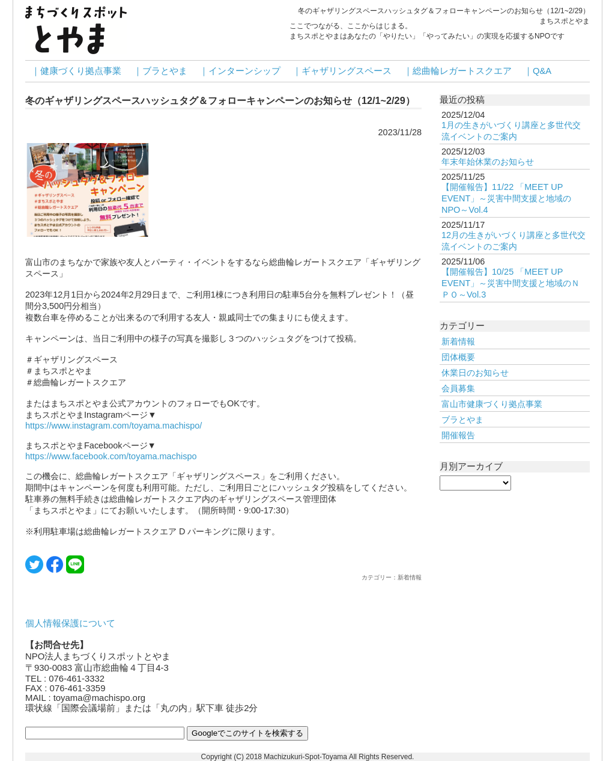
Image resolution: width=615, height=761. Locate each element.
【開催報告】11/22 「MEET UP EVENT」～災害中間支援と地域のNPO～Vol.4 (506, 198)
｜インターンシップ (239, 71)
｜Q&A (537, 71)
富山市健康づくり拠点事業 (491, 404)
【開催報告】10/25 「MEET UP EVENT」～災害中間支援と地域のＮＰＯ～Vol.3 (510, 283)
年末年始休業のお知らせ (487, 162)
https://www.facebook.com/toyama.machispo (110, 456)
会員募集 (458, 388)
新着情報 (458, 341)
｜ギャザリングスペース (342, 71)
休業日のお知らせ (475, 372)
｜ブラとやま (160, 71)
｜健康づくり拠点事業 (76, 71)
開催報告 (458, 435)
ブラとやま (462, 419)
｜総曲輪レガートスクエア (458, 71)
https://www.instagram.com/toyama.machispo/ (113, 425)
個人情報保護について (70, 623)
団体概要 (458, 357)
